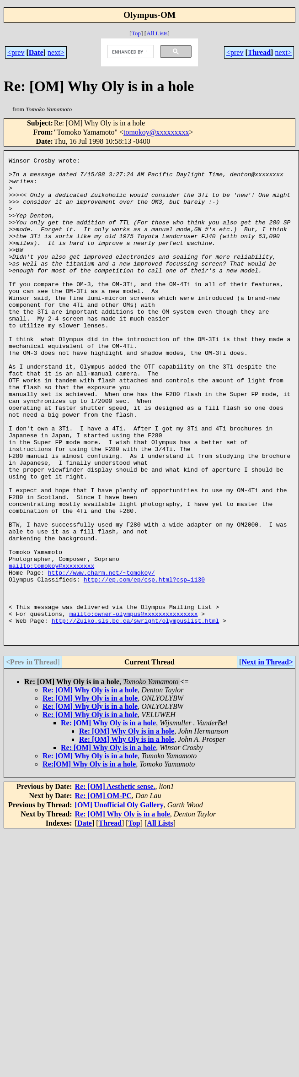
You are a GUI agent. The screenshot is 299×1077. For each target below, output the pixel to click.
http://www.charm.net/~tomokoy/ (101, 656)
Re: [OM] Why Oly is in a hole (90, 786)
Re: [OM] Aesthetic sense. (115, 883)
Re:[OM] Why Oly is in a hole (89, 860)
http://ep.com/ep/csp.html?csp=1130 (144, 664)
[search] (129, 52)
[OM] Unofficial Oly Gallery (119, 901)
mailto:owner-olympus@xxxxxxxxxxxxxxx (133, 706)
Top (136, 33)
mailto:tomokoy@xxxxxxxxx (51, 648)
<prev (15, 52)
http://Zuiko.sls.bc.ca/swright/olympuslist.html (135, 714)
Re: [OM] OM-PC (103, 892)
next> (56, 52)
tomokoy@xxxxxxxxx (156, 132)
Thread (259, 52)
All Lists (156, 33)
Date (36, 52)
